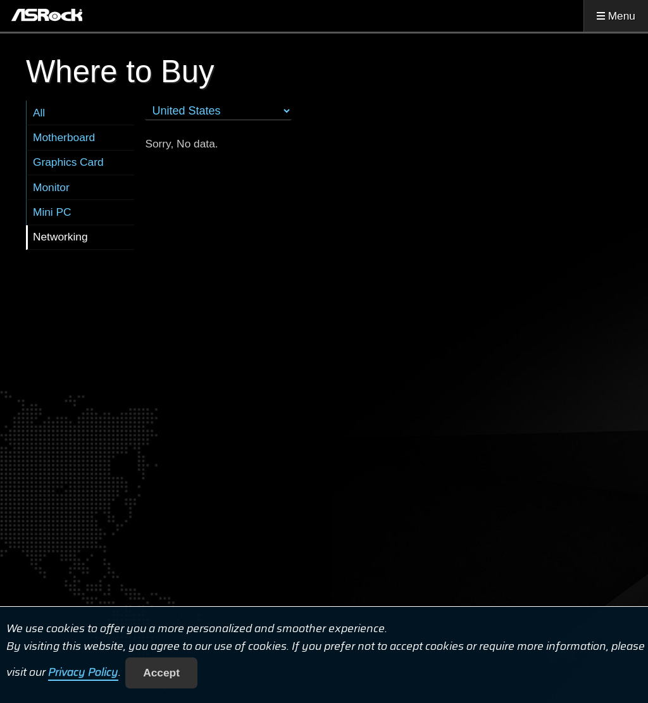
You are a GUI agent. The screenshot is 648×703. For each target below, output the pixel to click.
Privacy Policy (83, 672)
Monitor (51, 187)
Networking (60, 236)
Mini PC (52, 212)
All (39, 112)
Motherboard (64, 137)
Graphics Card (68, 162)
